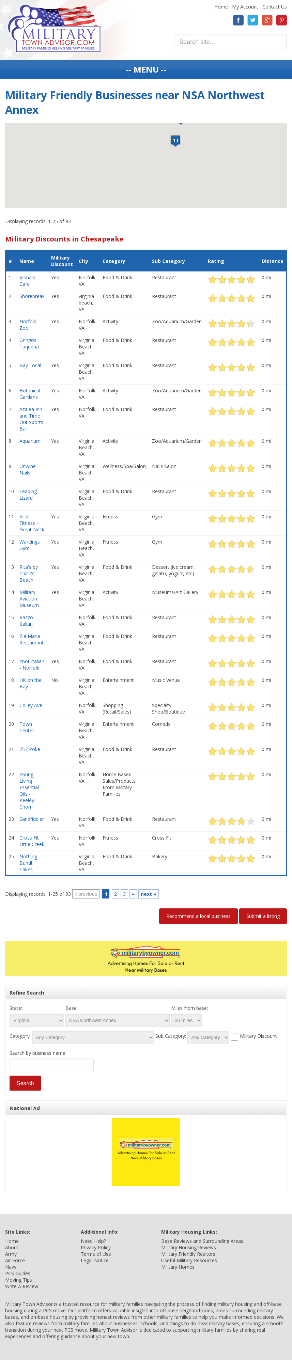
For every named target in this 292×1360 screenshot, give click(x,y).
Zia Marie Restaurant (31, 639)
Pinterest (281, 20)
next (148, 894)
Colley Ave (30, 705)
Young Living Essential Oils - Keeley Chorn (29, 790)
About (11, 1247)
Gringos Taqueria (29, 343)
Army (11, 1254)
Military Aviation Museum (29, 598)
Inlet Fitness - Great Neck (31, 523)
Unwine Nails (27, 469)
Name (26, 261)
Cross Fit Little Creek (31, 840)
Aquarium (30, 441)
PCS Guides (17, 1273)
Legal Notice (95, 1260)
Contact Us (274, 6)
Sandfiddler (31, 819)
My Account (245, 6)
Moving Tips (18, 1280)
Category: (20, 1036)
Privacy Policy (96, 1247)
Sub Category (168, 261)
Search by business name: (38, 1053)
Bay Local (30, 365)
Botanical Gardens (29, 393)
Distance (272, 261)
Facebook (238, 20)
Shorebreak (32, 296)
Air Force (15, 1260)
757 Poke (29, 749)
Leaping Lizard (28, 494)
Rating (216, 261)
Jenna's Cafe (27, 280)
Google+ (267, 20)
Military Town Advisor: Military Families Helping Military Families (54, 28)
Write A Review (21, 1286)
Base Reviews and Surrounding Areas (202, 1241)
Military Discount (62, 260)
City (83, 261)
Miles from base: (189, 1008)
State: (16, 1008)
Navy (10, 1267)
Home (221, 6)
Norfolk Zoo (27, 324)
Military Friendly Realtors (188, 1254)
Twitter (252, 20)
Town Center (26, 727)
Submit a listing (263, 916)
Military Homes (178, 1267)
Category (114, 261)
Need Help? (93, 1241)
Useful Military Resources (189, 1260)
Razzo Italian (26, 620)
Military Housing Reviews (188, 1247)
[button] (175, 141)
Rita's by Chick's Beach (28, 573)
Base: (71, 1008)
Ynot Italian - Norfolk (31, 664)
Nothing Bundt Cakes (28, 863)
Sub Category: (170, 1036)
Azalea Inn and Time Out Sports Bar (31, 419)
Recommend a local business (198, 916)
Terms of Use (96, 1254)
